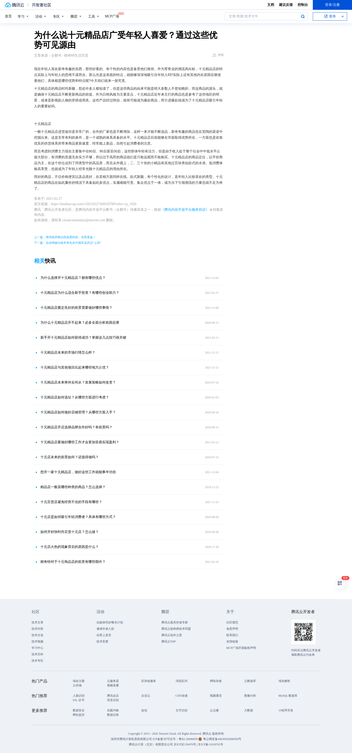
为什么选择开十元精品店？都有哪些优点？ (73, 278)
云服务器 (113, 681)
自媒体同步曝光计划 (110, 622)
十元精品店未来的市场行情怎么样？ (67, 352)
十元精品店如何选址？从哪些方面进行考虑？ (74, 397)
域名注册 (79, 681)
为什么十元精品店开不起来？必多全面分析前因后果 (79, 322)
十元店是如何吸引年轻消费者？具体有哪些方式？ (78, 517)
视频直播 (113, 685)
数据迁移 (113, 714)
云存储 (77, 685)
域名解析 (284, 681)
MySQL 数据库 (288, 695)
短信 (144, 710)
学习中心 (37, 648)
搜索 (303, 16)
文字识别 (181, 710)
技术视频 (37, 641)
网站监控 (79, 714)
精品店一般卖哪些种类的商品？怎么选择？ (73, 487)
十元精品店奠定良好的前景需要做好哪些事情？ (76, 307)
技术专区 (37, 660)
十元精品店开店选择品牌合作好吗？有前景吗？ (76, 427)
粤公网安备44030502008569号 (222, 739)
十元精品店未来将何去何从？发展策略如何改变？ (78, 382)
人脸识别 (79, 695)
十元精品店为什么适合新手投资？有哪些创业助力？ (79, 293)
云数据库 (250, 681)
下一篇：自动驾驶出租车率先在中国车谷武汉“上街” (67, 243)
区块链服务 (148, 681)
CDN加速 (182, 695)
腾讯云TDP (168, 641)
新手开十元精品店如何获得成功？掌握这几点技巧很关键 (83, 337)
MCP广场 (112, 16)
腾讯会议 (113, 695)
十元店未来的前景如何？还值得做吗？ (69, 457)
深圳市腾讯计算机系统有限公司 (131, 739)
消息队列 (181, 681)
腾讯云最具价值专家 (174, 622)
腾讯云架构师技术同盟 (176, 628)
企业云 (145, 695)
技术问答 (37, 628)
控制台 (303, 5)
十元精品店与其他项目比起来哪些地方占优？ (74, 367)
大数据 (248, 710)
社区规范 (232, 622)
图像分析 (250, 695)
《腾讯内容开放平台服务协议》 (185, 209)
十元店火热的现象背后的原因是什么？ (69, 547)
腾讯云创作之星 (171, 635)
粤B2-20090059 (188, 739)
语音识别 (113, 700)
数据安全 (79, 710)
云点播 (214, 710)
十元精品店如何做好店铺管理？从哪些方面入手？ (78, 412)
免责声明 (232, 628)
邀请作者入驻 (105, 628)
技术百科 (37, 654)
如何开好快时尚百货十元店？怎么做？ (69, 532)
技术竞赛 (102, 641)
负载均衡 (113, 710)
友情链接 (232, 641)
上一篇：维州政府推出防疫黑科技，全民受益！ (65, 237)
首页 (8, 16)
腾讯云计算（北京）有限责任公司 (151, 744)
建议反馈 (286, 5)
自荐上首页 (104, 635)
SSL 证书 (78, 700)
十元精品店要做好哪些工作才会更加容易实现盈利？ (79, 442)
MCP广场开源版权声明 (241, 648)
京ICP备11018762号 (210, 744)
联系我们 (232, 635)
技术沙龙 (37, 635)
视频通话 (216, 695)
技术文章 (37, 622)
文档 (270, 5)
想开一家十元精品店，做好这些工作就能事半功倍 (78, 472)
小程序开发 (286, 710)
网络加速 (216, 681)
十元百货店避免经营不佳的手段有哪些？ (71, 502)
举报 (218, 55)
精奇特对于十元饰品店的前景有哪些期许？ (73, 562)
